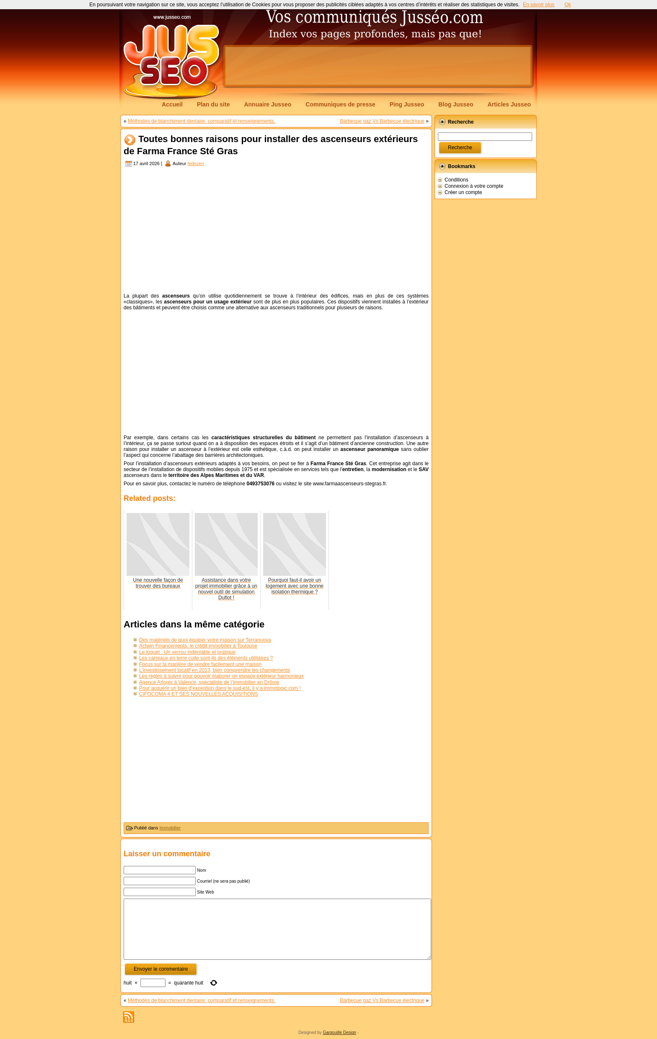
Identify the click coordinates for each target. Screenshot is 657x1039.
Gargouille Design (339, 1032)
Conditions (456, 180)
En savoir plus (538, 5)
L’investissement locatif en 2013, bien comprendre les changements (214, 670)
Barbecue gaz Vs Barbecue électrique (382, 121)
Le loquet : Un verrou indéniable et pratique (187, 652)
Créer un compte (463, 192)
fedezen (195, 163)
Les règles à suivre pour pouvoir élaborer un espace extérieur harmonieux (221, 676)
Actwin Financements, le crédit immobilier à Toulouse (198, 646)
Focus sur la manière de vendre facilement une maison (200, 664)
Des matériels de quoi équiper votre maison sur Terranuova (205, 640)
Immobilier (170, 827)
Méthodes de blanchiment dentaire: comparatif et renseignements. (201, 121)
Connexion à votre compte (474, 186)
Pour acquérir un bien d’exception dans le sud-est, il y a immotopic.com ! (220, 688)
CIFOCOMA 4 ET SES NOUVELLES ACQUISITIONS (198, 694)
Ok (567, 5)
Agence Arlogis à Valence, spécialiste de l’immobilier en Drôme (209, 682)
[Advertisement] (377, 66)
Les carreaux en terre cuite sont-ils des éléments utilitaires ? (206, 658)
